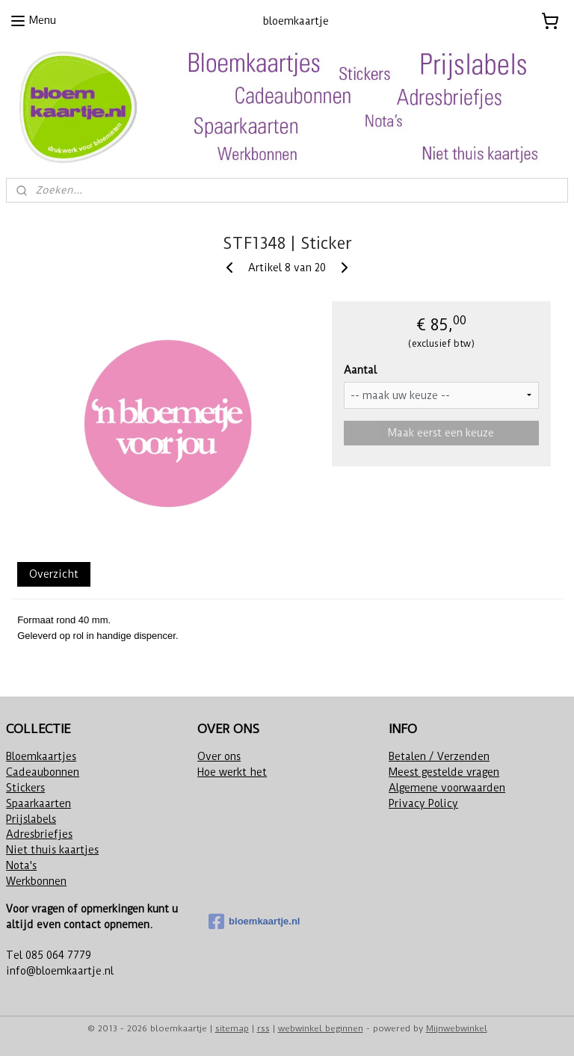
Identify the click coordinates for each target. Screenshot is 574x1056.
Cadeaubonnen (42, 772)
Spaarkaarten (38, 803)
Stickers (25, 788)
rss (263, 1028)
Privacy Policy (423, 803)
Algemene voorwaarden (447, 788)
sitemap (232, 1028)
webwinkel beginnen (320, 1028)
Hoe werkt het (232, 772)
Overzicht (53, 574)
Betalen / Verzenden (439, 756)
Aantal (360, 369)
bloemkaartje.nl (254, 921)
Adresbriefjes (39, 834)
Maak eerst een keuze (441, 432)
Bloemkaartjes (41, 756)
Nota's (21, 865)
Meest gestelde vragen (444, 772)
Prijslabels (31, 819)
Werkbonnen (36, 881)
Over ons (219, 756)
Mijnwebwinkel (456, 1028)
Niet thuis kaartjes (52, 850)
